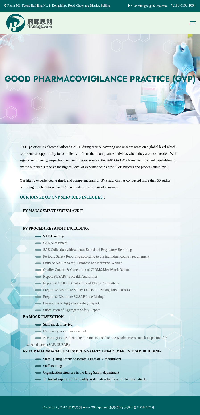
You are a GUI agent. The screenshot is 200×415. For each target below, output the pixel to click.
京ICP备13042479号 (139, 407)
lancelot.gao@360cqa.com (150, 6)
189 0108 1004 (181, 5)
